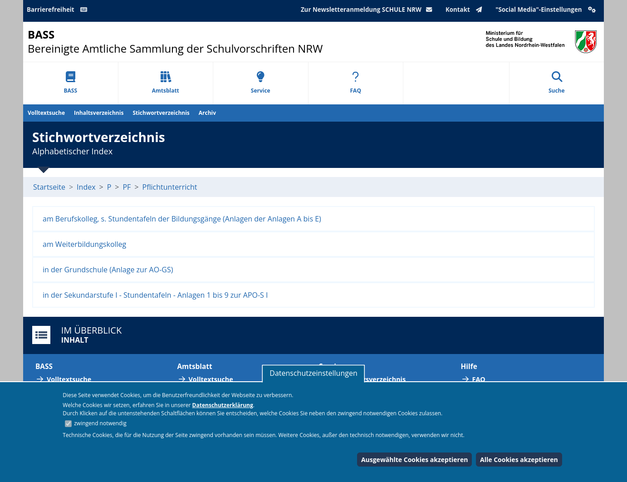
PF (126, 187)
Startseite (49, 187)
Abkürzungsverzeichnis (368, 379)
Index (86, 187)
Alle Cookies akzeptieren (519, 459)
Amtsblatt (165, 82)
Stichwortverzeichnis (160, 113)
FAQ (355, 82)
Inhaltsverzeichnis (98, 113)
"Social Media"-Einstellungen (546, 9)
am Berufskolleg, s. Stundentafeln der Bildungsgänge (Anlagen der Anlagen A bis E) (182, 219)
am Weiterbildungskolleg (84, 244)
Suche (557, 82)
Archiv (207, 113)
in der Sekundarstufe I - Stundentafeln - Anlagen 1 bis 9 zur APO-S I (155, 295)
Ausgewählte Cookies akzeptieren (414, 459)
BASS (70, 82)
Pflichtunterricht (169, 187)
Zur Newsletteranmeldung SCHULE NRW (368, 9)
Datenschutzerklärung (222, 405)
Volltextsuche (46, 113)
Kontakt (466, 9)
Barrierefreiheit (58, 9)
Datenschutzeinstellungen (313, 373)
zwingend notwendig (100, 423)
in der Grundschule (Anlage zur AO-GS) (108, 270)
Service (260, 82)
